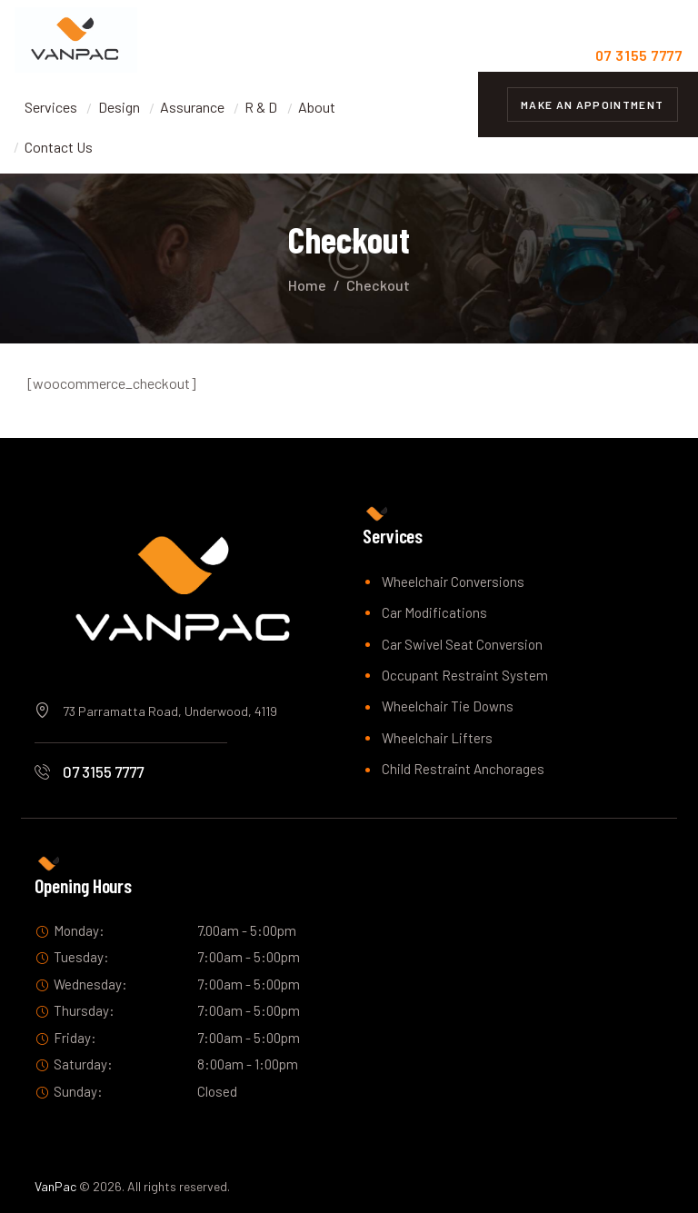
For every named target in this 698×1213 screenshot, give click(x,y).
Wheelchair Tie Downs (448, 706)
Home (307, 284)
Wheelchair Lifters (437, 738)
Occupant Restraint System (465, 675)
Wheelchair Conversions (453, 581)
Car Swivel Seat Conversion (462, 644)
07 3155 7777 (103, 771)
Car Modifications (434, 612)
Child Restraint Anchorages (463, 769)
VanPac (55, 1186)
